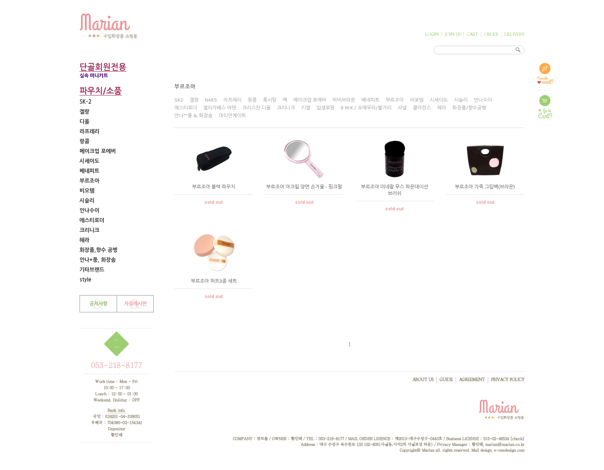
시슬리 (87, 200)
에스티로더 (92, 220)
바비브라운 (343, 100)
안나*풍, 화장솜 (98, 260)
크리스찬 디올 (256, 108)
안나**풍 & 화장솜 (193, 116)
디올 (84, 121)
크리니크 (89, 230)
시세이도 (89, 161)
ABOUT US (422, 380)
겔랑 (84, 111)
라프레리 (89, 131)
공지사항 (98, 303)
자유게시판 (135, 303)
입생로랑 (325, 108)
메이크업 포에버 (98, 151)
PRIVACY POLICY (507, 380)
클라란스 (422, 108)
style (85, 279)
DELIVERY (514, 34)
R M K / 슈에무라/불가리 (366, 108)
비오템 (87, 190)
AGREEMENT (472, 380)
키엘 (305, 108)
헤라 (84, 240)
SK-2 (85, 102)
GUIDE (446, 380)
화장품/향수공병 (469, 108)
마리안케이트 (232, 116)
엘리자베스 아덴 (219, 108)
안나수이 (89, 210)
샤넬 (402, 108)
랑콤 (84, 141)
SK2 (178, 100)
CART (472, 34)
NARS (211, 100)
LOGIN (432, 34)
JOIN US (453, 34)
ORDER (491, 34)
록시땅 (269, 100)
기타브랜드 (92, 269)
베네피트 (89, 171)
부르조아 (89, 181)
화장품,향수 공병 (98, 250)
